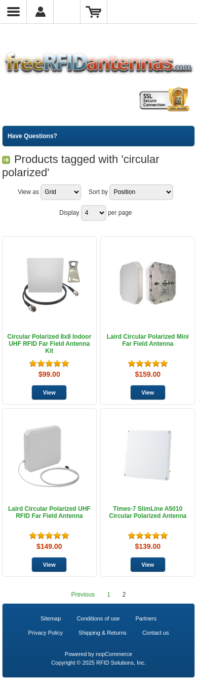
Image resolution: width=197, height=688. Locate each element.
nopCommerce (114, 654)
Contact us (155, 633)
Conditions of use (98, 618)
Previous (83, 594)
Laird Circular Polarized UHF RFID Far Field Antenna (49, 512)
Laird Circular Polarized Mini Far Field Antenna (148, 340)
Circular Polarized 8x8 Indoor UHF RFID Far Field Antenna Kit (49, 343)
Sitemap (51, 618)
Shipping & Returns (102, 633)
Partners (145, 618)
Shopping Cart (94, 11)
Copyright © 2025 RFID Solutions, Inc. (98, 663)
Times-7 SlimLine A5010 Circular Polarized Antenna (147, 512)
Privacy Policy (45, 633)
